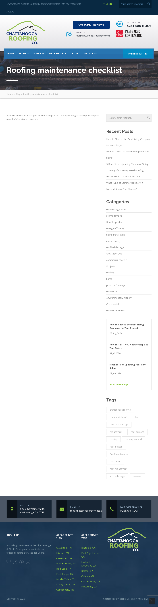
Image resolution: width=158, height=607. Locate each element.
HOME (10, 53)
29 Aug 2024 (116, 333)
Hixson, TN (62, 553)
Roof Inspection (114, 222)
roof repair (112, 291)
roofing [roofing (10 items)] (113, 439)
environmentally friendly (119, 297)
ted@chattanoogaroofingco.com (92, 35)
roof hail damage (115, 247)
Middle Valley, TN (65, 579)
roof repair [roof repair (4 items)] (115, 461)
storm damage (114, 215)
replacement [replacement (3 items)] (116, 431)
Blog (75, 53)
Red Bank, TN (63, 568)
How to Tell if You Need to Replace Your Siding (127, 154)
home (109, 278)
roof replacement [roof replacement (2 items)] (118, 468)
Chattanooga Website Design (118, 598)
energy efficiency (115, 228)
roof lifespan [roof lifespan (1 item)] (116, 446)
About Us (24, 53)
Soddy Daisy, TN (65, 584)
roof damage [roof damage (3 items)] (137, 431)
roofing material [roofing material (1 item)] (134, 439)
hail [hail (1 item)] (137, 417)
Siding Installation (115, 234)
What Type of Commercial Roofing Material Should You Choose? (124, 185)
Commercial (112, 304)
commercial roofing (116, 259)
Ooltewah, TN (64, 558)
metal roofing (113, 240)
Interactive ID (144, 598)
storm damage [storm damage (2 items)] (117, 476)
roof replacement (115, 310)
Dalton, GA (87, 570)
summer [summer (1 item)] (137, 476)
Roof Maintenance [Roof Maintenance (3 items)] (119, 454)
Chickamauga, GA (90, 581)
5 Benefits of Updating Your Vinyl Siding (127, 163)
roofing (110, 272)
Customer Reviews (91, 24)
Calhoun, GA (87, 576)
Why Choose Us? (58, 53)
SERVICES (39, 53)
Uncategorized (114, 253)
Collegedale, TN (65, 589)
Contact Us (90, 53)
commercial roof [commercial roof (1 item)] (118, 417)
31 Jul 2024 (115, 353)
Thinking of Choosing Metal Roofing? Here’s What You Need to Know (125, 173)
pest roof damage (116, 285)
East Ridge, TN (64, 573)
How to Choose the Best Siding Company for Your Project (128, 142)
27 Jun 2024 (115, 373)
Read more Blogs (119, 384)
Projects (110, 266)
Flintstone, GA (89, 586)
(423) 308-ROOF (138, 25)
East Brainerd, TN (66, 563)
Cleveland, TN (64, 547)
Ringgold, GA (88, 547)
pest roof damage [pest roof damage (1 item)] (119, 424)
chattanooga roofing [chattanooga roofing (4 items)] (120, 409)
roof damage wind (116, 209)
